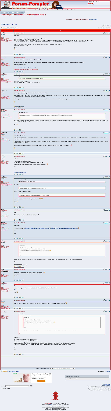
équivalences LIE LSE (9, 24)
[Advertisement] (20, 19)
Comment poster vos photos (31, 67)
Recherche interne (92, 4)
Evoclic (50, 404)
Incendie (17, 27)
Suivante (108, 27)
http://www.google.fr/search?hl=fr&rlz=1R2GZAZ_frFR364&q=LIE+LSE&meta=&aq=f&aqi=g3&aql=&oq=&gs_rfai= (51, 228)
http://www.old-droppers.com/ (20, 172)
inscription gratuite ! (93, 19)
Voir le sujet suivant (106, 384)
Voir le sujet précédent (106, 25)
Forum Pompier (11, 27)
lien (14, 289)
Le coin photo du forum (19, 67)
